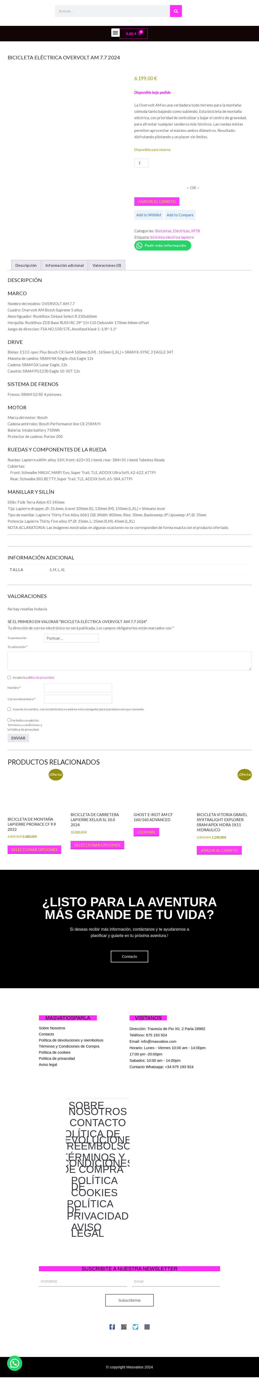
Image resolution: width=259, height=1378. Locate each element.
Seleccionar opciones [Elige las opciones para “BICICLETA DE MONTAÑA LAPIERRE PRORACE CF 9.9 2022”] (34, 849)
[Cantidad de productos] (141, 162)
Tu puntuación (17, 638)
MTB (195, 230)
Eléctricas (181, 230)
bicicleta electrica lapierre (172, 237)
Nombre (14, 688)
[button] (115, 32)
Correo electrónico (21, 699)
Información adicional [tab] (65, 265)
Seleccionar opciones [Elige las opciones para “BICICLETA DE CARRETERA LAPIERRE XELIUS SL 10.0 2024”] (97, 845)
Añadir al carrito (157, 201)
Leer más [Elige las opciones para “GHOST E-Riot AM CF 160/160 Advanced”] (146, 832)
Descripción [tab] (26, 265)
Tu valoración (17, 647)
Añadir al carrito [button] (219, 850)
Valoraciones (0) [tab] (107, 265)
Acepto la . (34, 677)
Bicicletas (163, 230)
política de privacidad (40, 677)
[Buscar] (176, 11)
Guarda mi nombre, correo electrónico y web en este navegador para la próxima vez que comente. (78, 709)
